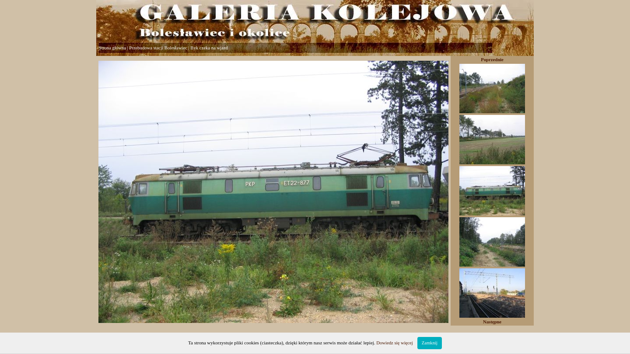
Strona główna (112, 47)
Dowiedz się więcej (394, 342)
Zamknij (430, 342)
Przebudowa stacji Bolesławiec (158, 47)
